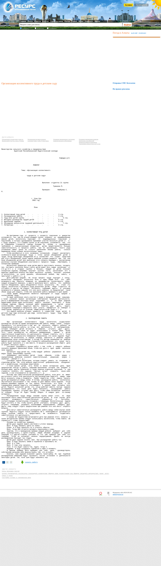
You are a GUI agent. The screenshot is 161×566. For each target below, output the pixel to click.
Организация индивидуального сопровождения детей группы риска (38, 140)
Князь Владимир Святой (10, 539)
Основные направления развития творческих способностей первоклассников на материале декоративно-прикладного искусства (89, 142)
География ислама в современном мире (16, 546)
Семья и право (7, 544)
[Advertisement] (23, 55)
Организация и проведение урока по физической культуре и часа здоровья (13, 140)
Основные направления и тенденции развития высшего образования (64, 140)
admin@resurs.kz (118, 563)
